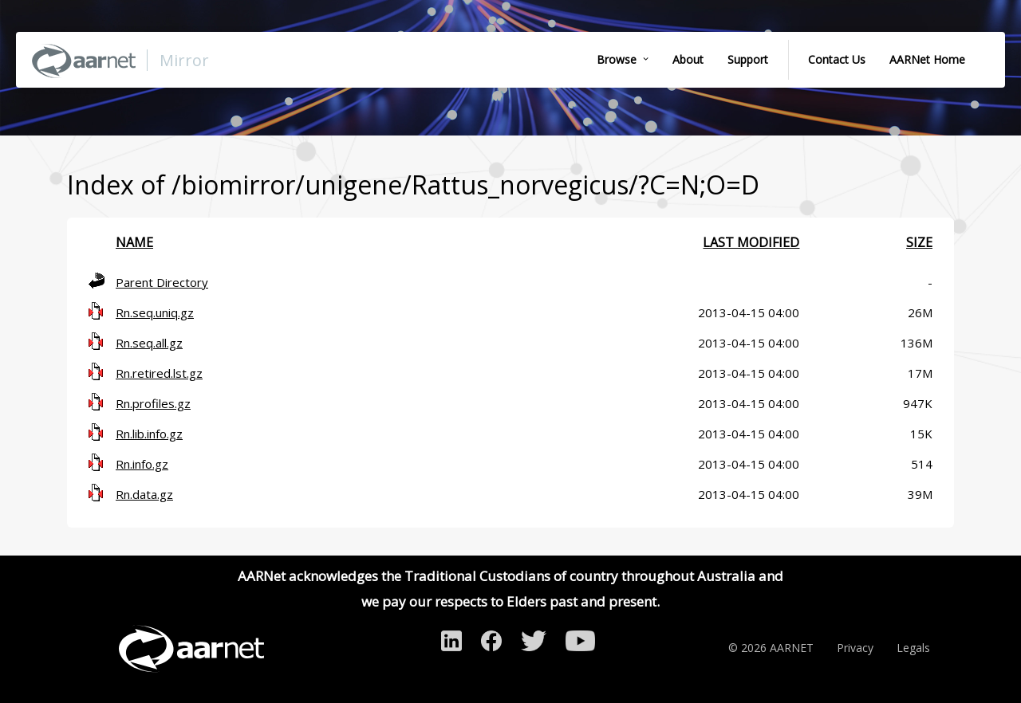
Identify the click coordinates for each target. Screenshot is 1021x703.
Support (747, 59)
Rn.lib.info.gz (149, 434)
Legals (913, 647)
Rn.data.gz (144, 494)
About (688, 59)
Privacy (855, 647)
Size (919, 242)
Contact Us (836, 59)
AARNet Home (927, 59)
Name (134, 242)
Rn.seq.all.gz (149, 343)
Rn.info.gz (142, 464)
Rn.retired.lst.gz (159, 373)
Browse (617, 59)
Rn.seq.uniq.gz (155, 312)
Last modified (751, 242)
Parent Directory (162, 282)
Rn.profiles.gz (153, 403)
